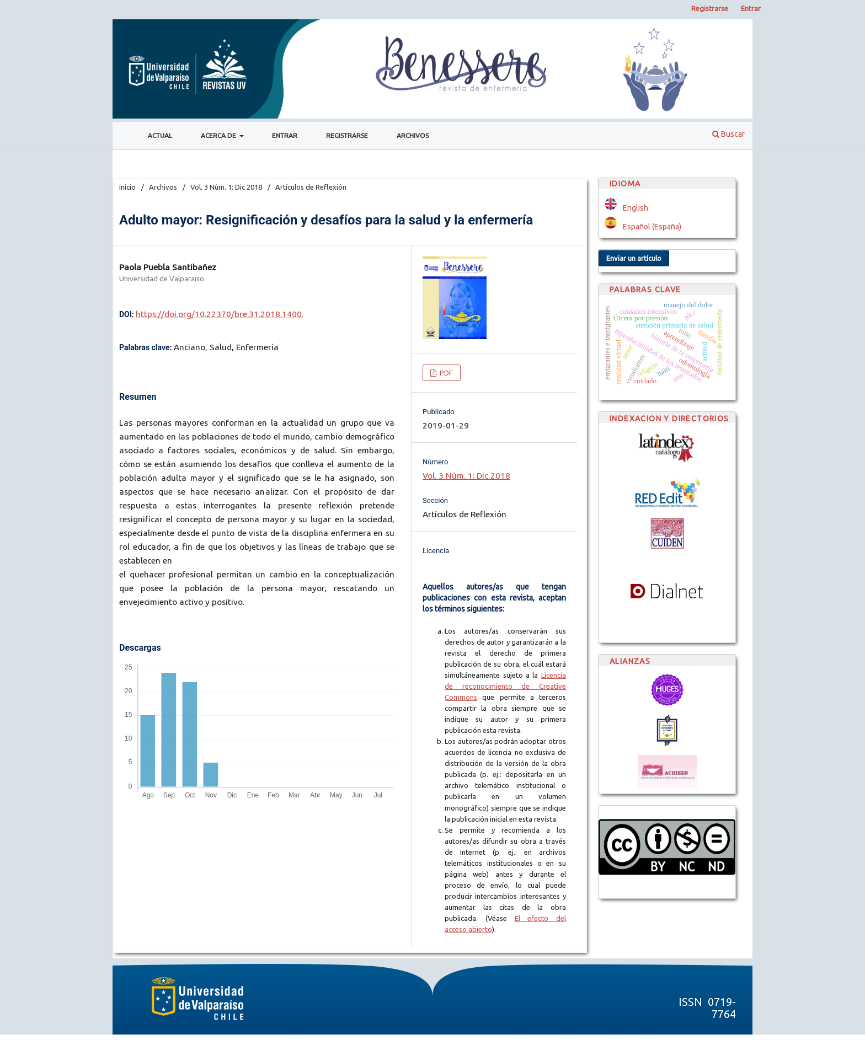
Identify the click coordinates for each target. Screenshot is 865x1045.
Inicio (127, 187)
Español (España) (652, 226)
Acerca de (219, 135)
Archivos (413, 135)
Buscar (728, 134)
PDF (445, 373)
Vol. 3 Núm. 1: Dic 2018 (226, 187)
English (635, 207)
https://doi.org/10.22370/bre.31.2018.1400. (219, 314)
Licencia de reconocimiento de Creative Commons (505, 686)
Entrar (284, 135)
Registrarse (347, 135)
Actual (160, 135)
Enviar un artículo (633, 258)
